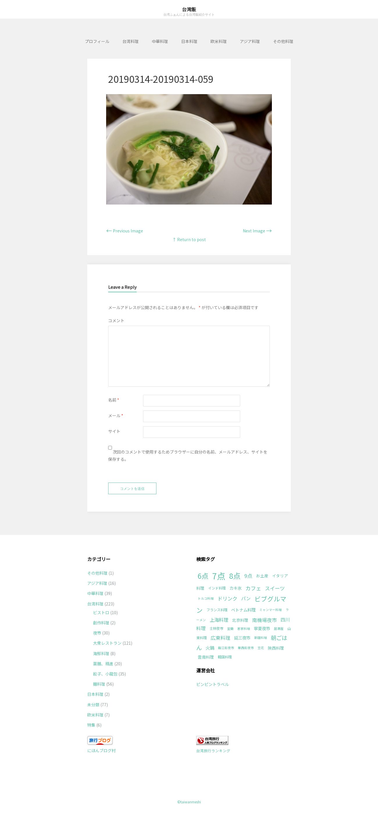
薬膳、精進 (103, 663)
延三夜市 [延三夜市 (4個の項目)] (242, 638)
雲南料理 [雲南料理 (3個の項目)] (206, 657)
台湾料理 (130, 41)
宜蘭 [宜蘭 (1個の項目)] (230, 628)
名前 (113, 400)
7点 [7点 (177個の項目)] (218, 575)
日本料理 (189, 41)
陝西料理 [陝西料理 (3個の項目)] (276, 648)
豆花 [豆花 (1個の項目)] (261, 648)
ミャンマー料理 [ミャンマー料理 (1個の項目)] (270, 610)
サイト (114, 431)
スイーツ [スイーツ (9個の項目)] (275, 588)
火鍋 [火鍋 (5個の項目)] (210, 647)
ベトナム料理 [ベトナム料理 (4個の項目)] (243, 610)
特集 (91, 725)
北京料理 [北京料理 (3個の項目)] (240, 620)
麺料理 (99, 684)
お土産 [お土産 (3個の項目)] (262, 575)
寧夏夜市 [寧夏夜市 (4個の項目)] (262, 628)
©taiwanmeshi (189, 801)
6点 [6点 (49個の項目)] (203, 576)
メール (115, 415)
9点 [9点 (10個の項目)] (248, 575)
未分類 (93, 704)
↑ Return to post (189, 239)
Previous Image (124, 231)
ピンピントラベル (212, 684)
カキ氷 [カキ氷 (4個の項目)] (235, 588)
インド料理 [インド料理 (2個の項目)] (217, 588)
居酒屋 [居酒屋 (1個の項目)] (279, 628)
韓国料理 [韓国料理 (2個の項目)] (225, 657)
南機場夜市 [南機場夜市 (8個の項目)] (264, 619)
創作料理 (101, 623)
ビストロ (101, 612)
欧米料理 (219, 41)
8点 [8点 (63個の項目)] (234, 575)
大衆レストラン (107, 643)
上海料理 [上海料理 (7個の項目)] (219, 619)
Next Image (257, 231)
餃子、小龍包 (105, 674)
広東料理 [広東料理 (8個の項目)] (220, 637)
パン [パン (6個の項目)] (246, 598)
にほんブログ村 (101, 750)
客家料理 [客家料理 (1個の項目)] (243, 628)
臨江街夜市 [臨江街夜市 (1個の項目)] (226, 648)
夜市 (97, 633)
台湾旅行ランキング (213, 750)
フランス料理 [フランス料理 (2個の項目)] (216, 609)
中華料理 (160, 41)
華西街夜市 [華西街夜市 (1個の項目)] (246, 648)
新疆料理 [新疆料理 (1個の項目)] (260, 637)
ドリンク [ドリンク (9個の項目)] (227, 598)
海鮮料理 (101, 653)
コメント (116, 320)
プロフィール (97, 41)
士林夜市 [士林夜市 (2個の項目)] (216, 628)
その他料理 (283, 41)
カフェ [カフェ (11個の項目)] (253, 588)
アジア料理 (250, 41)
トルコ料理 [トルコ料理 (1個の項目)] (206, 598)
